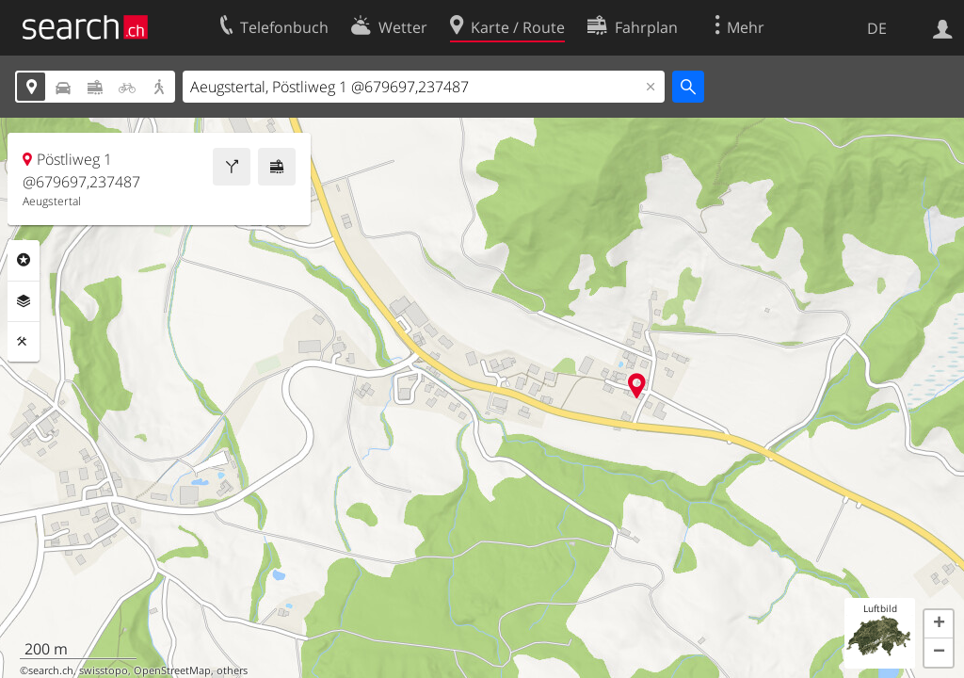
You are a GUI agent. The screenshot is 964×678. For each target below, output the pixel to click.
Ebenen (24, 301)
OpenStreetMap (172, 670)
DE (877, 28)
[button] (938, 624)
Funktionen (24, 342)
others (232, 670)
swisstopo (103, 670)
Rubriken (24, 260)
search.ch (50, 670)
